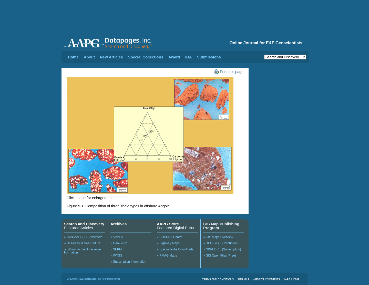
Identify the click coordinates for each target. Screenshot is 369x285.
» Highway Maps (168, 243)
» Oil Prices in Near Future (82, 243)
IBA (188, 57)
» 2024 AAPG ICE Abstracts (83, 237)
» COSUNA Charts (169, 237)
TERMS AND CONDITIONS (218, 279)
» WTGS (116, 255)
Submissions (209, 57)
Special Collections (145, 57)
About (89, 57)
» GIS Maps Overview (218, 237)
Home (73, 57)
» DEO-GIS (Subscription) (221, 243)
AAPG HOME (291, 279)
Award (174, 57)
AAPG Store (168, 224)
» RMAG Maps (167, 255)
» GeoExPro (118, 243)
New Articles (111, 57)
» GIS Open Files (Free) (219, 255)
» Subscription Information (128, 261)
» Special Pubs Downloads (175, 249)
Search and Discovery (84, 224)
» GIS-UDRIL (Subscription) (222, 249)
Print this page (228, 72)
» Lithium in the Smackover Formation (82, 251)
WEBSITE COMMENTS (266, 279)
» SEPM (116, 249)
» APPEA (116, 237)
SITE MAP (243, 279)
